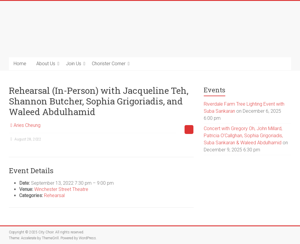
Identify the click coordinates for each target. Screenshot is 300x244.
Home (20, 63)
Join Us (73, 63)
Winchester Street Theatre (61, 189)
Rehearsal (54, 195)
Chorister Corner (108, 63)
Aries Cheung (27, 125)
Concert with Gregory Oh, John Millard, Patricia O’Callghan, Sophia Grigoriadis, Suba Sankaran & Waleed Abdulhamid (243, 135)
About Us (45, 63)
